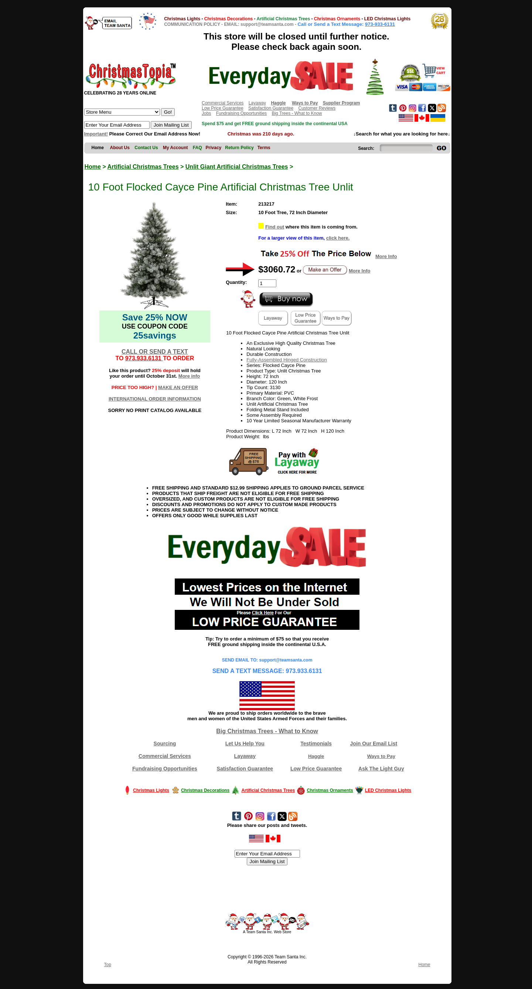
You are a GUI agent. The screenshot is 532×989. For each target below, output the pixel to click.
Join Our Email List (374, 743)
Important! (96, 134)
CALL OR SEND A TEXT (155, 351)
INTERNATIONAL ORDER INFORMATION (155, 399)
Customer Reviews (316, 108)
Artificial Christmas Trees (143, 167)
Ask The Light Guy (381, 769)
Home (93, 167)
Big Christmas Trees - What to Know (267, 731)
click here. (338, 238)
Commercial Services (222, 103)
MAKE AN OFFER (178, 387)
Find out (274, 227)
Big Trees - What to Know (297, 113)
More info (189, 376)
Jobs (206, 113)
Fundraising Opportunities (241, 113)
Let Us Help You (245, 743)
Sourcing (165, 743)
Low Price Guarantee (222, 108)
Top (107, 964)
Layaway (257, 103)
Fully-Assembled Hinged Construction (286, 360)
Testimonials (316, 743)
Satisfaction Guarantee (270, 108)
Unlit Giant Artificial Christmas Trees (236, 167)
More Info (386, 256)
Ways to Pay (381, 756)
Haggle (316, 756)
